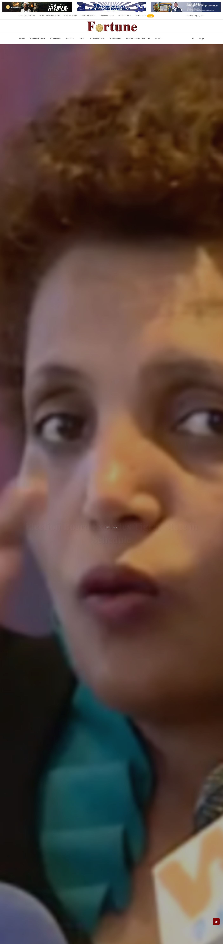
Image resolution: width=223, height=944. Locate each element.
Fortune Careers (107, 15)
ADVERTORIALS (70, 15)
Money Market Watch (138, 38)
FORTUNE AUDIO (88, 15)
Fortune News (37, 38)
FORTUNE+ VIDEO (27, 15)
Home (22, 38)
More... (158, 38)
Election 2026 (144, 16)
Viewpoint (115, 38)
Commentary (97, 38)
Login (201, 38)
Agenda (70, 38)
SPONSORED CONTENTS (49, 15)
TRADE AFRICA (124, 15)
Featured (55, 38)
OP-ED (82, 38)
